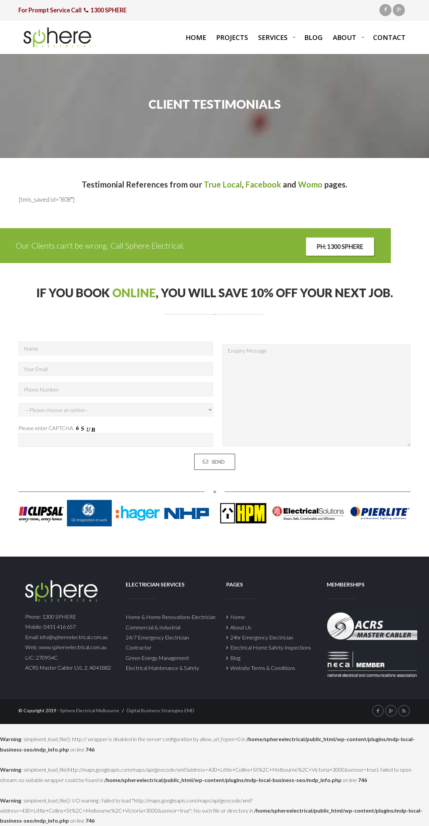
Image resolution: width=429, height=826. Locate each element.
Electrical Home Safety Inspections (268, 647)
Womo (310, 184)
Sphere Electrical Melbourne (89, 710)
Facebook (263, 184)
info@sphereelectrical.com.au (74, 637)
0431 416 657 (59, 626)
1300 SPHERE (59, 616)
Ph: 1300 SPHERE (37, 246)
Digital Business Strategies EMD (160, 710)
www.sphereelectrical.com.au (73, 647)
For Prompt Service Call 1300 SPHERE (72, 10)
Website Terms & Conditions (260, 668)
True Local (223, 184)
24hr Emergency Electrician (259, 637)
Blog (233, 658)
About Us (238, 627)
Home (235, 617)
